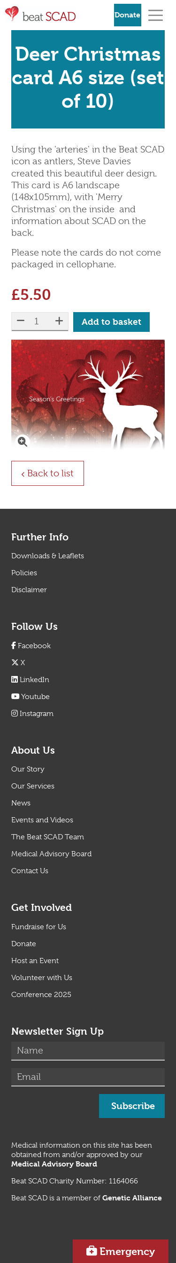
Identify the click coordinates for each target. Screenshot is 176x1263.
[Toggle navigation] (155, 15)
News (21, 803)
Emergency (127, 1251)
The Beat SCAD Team (47, 837)
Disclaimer (29, 590)
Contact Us (29, 871)
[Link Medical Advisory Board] (54, 1164)
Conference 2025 (41, 994)
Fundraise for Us (38, 927)
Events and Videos (42, 820)
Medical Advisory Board (51, 854)
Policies (24, 573)
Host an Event (35, 961)
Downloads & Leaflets (47, 556)
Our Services (32, 786)
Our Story (28, 769)
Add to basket (111, 322)
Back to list (55, 473)
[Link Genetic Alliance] (132, 1198)
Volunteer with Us (41, 977)
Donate (127, 14)
